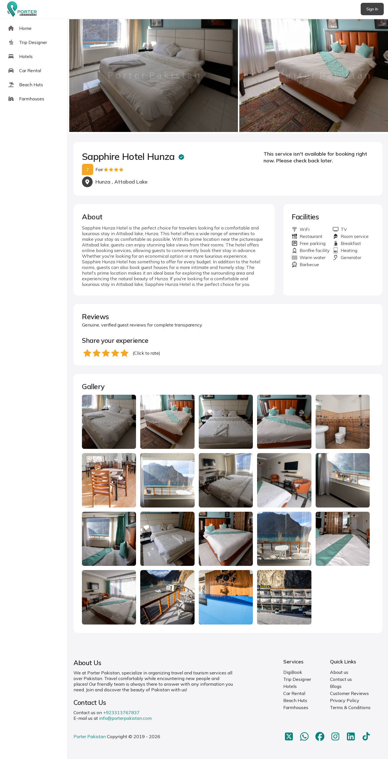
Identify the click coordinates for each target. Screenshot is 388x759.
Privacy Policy (344, 700)
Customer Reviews (349, 693)
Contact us (341, 679)
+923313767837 (121, 712)
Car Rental (294, 693)
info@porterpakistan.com (125, 718)
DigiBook (292, 672)
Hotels (290, 686)
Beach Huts (295, 700)
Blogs (336, 686)
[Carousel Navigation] (228, 76)
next (365, 76)
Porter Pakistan (89, 736)
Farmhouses (295, 707)
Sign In (372, 9)
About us (339, 672)
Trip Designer (297, 679)
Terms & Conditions (350, 707)
